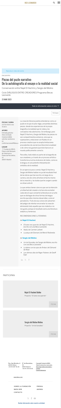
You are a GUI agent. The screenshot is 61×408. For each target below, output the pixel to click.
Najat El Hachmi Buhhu (33, 292)
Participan (56, 113)
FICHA (53, 304)
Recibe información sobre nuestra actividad (31, 403)
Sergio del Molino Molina (34, 322)
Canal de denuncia (41, 370)
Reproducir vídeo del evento (14, 71)
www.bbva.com (18, 377)
